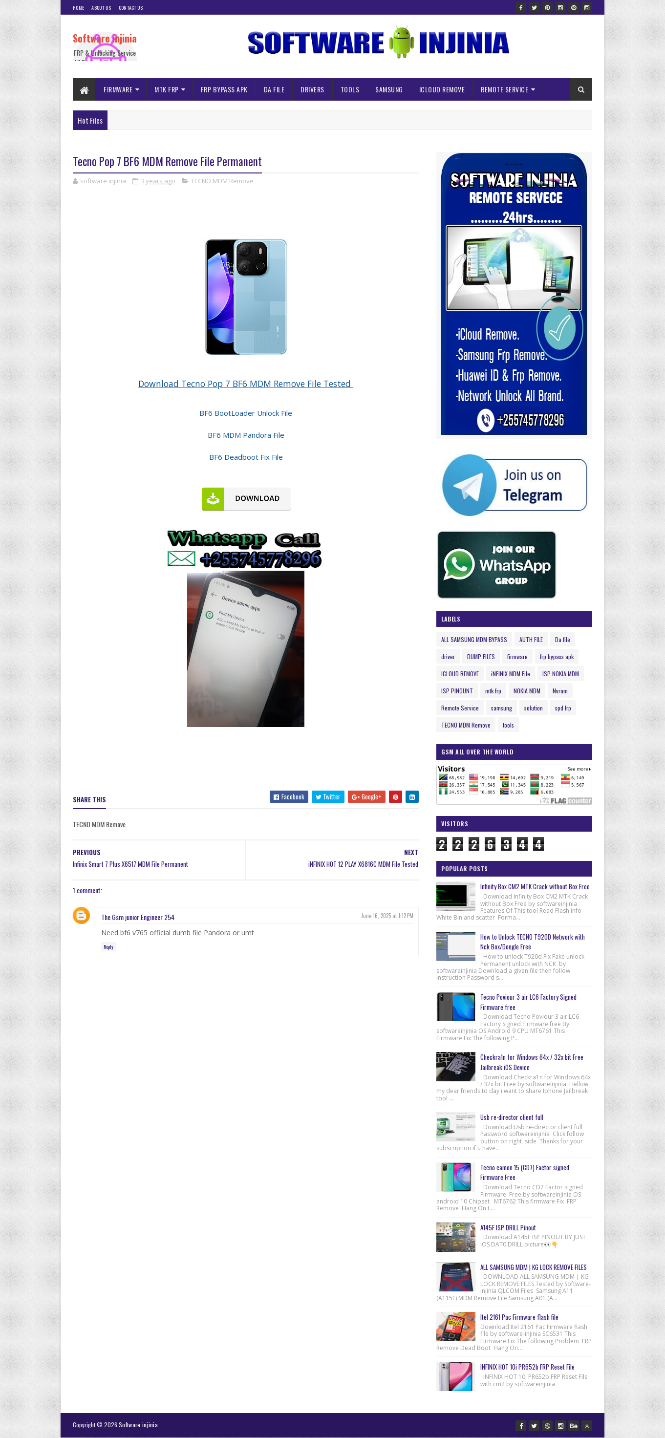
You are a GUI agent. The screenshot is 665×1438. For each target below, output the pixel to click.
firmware (517, 656)
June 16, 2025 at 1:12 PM (387, 916)
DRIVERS (312, 89)
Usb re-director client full (511, 1117)
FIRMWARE (118, 89)
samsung (501, 708)
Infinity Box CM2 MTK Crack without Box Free (535, 886)
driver (448, 656)
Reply (108, 946)
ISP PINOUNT (457, 691)
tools (508, 725)
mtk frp (493, 691)
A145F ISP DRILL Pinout (508, 1227)
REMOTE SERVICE (504, 89)
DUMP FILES (481, 656)
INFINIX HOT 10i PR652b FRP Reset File (527, 1367)
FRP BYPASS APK (224, 89)
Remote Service (460, 708)
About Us (101, 7)
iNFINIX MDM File (510, 673)
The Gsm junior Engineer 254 (137, 917)
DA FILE (274, 89)
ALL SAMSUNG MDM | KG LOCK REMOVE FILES (533, 1267)
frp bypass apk (557, 656)
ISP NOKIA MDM (560, 673)
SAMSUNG (389, 89)
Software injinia (105, 38)
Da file (562, 639)
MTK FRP (166, 89)
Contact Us (131, 7)
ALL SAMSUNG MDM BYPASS (474, 639)
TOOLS (350, 89)
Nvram (560, 691)
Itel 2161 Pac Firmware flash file (519, 1317)
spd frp (563, 708)
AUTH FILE (531, 639)
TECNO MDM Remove (222, 180)
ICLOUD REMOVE (442, 89)
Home (78, 7)
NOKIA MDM (527, 691)
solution (533, 708)
